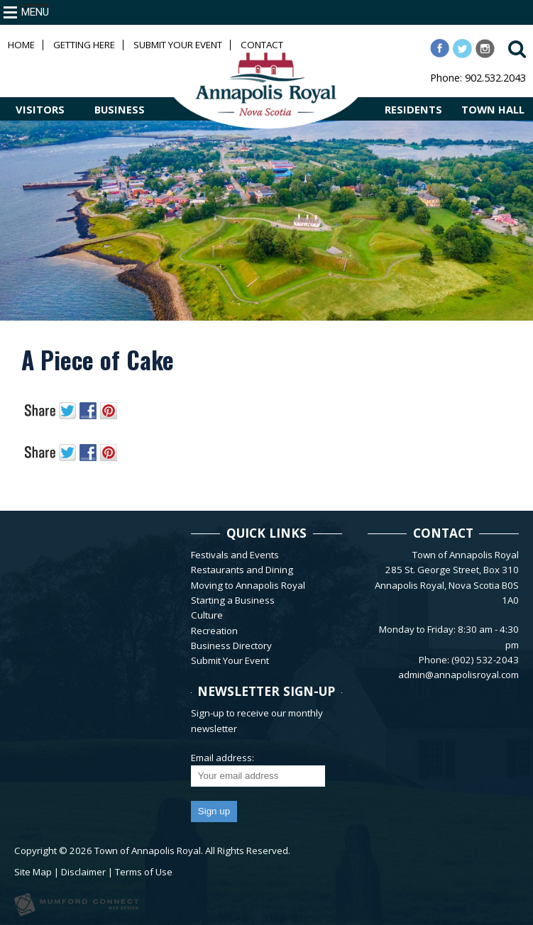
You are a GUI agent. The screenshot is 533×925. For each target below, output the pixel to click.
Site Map (33, 871)
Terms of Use (143, 871)
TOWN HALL (492, 109)
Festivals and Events (235, 554)
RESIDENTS (413, 109)
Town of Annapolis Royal (147, 850)
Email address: (222, 757)
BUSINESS (119, 109)
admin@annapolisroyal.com (458, 674)
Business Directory (231, 645)
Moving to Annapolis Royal (248, 585)
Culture (207, 615)
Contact (262, 45)
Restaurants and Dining (242, 569)
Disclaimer (83, 871)
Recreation (214, 630)
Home (21, 45)
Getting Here (84, 45)
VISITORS (40, 109)
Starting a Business (233, 600)
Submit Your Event (177, 45)
